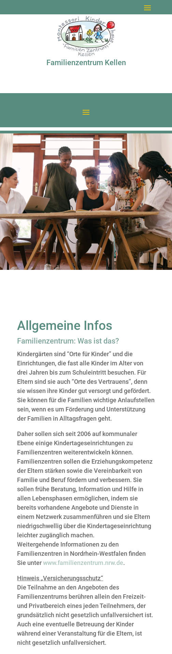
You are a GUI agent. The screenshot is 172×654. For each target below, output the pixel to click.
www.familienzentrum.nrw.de (83, 562)
